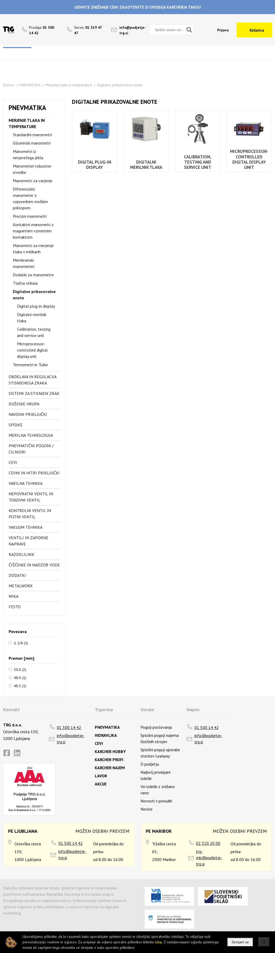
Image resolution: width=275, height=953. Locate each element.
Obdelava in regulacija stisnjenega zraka (32, 380)
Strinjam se (240, 942)
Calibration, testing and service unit (33, 332)
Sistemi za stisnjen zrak (34, 393)
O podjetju (150, 764)
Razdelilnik (21, 554)
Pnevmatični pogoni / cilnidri (31, 449)
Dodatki (17, 575)
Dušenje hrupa (24, 403)
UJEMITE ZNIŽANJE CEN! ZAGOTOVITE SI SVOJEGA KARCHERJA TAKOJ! (137, 7)
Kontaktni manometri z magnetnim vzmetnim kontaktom (33, 231)
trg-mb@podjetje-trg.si (209, 857)
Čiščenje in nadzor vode (34, 564)
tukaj (158, 942)
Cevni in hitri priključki (34, 472)
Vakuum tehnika (25, 527)
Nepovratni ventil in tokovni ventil (31, 497)
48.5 (20, 686)
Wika (13, 596)
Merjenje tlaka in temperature (69, 85)
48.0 (20, 677)
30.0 (20, 669)
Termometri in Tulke (30, 364)
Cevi (13, 462)
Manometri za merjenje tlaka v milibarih (33, 248)
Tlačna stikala (25, 283)
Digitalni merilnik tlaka (31, 317)
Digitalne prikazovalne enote (120, 85)
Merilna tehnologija (31, 435)
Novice (147, 809)
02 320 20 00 (208, 843)
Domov (8, 85)
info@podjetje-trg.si (71, 738)
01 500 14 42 (69, 727)
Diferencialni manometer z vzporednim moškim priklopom (30, 198)
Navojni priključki (28, 414)
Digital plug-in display (36, 306)
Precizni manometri (30, 216)
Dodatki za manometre (33, 274)
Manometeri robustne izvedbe (32, 169)
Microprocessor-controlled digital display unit (32, 350)
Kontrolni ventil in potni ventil (30, 513)
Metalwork (21, 585)
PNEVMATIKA (30, 85)
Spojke (16, 424)
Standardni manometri (32, 134)
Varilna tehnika (25, 483)
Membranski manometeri (23, 263)
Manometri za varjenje (32, 180)
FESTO (15, 606)
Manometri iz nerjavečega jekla (28, 154)
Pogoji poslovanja (156, 727)
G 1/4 (21, 643)
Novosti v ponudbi (156, 800)
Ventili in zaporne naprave (28, 541)
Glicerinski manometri (31, 143)
